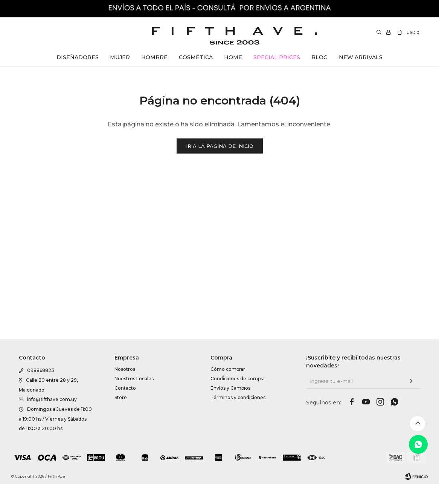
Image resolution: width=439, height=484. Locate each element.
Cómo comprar (227, 458)
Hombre (154, 57)
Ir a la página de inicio (219, 146)
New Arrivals (361, 57)
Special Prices (276, 57)
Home (233, 57)
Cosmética (196, 57)
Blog (319, 57)
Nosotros (124, 458)
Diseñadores (77, 57)
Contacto (125, 477)
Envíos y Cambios (230, 477)
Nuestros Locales (134, 468)
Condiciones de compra (237, 468)
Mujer (120, 57)
